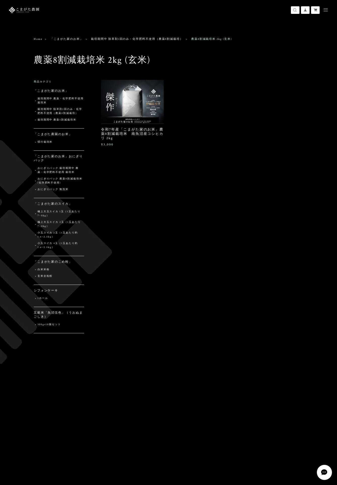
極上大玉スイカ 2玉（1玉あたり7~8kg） (59, 224)
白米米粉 (44, 269)
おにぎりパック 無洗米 (53, 189)
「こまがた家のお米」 (66, 39)
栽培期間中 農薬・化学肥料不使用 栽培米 (61, 100)
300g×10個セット (49, 324)
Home (38, 39)
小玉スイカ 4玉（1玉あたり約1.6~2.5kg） (58, 245)
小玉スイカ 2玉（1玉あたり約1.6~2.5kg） (58, 234)
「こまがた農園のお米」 (53, 134)
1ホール (43, 298)
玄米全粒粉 (45, 276)
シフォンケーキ (46, 290)
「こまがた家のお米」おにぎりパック (58, 158)
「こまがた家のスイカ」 (53, 204)
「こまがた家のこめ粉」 (53, 262)
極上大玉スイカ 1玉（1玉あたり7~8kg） (59, 213)
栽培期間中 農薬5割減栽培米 (57, 120)
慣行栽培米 (45, 142)
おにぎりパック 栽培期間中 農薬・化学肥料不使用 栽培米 (58, 170)
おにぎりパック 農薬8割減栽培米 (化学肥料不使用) (60, 181)
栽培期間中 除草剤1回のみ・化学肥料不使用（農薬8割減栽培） (137, 39)
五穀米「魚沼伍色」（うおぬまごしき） (58, 315)
